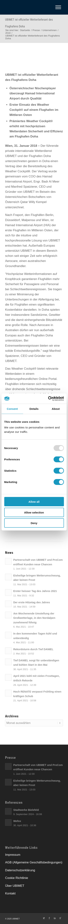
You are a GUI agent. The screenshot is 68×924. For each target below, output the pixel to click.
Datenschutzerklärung (20, 870)
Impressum (12, 854)
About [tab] (56, 408)
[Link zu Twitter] (44, 918)
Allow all (34, 501)
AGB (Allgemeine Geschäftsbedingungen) (33, 862)
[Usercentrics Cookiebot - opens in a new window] (48, 398)
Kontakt (10, 893)
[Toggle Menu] (58, 7)
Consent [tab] (12, 408)
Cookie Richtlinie (16, 878)
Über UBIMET (14, 885)
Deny (34, 523)
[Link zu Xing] (60, 918)
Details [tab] (34, 408)
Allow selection (34, 512)
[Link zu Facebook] (49, 918)
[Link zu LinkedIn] (54, 918)
